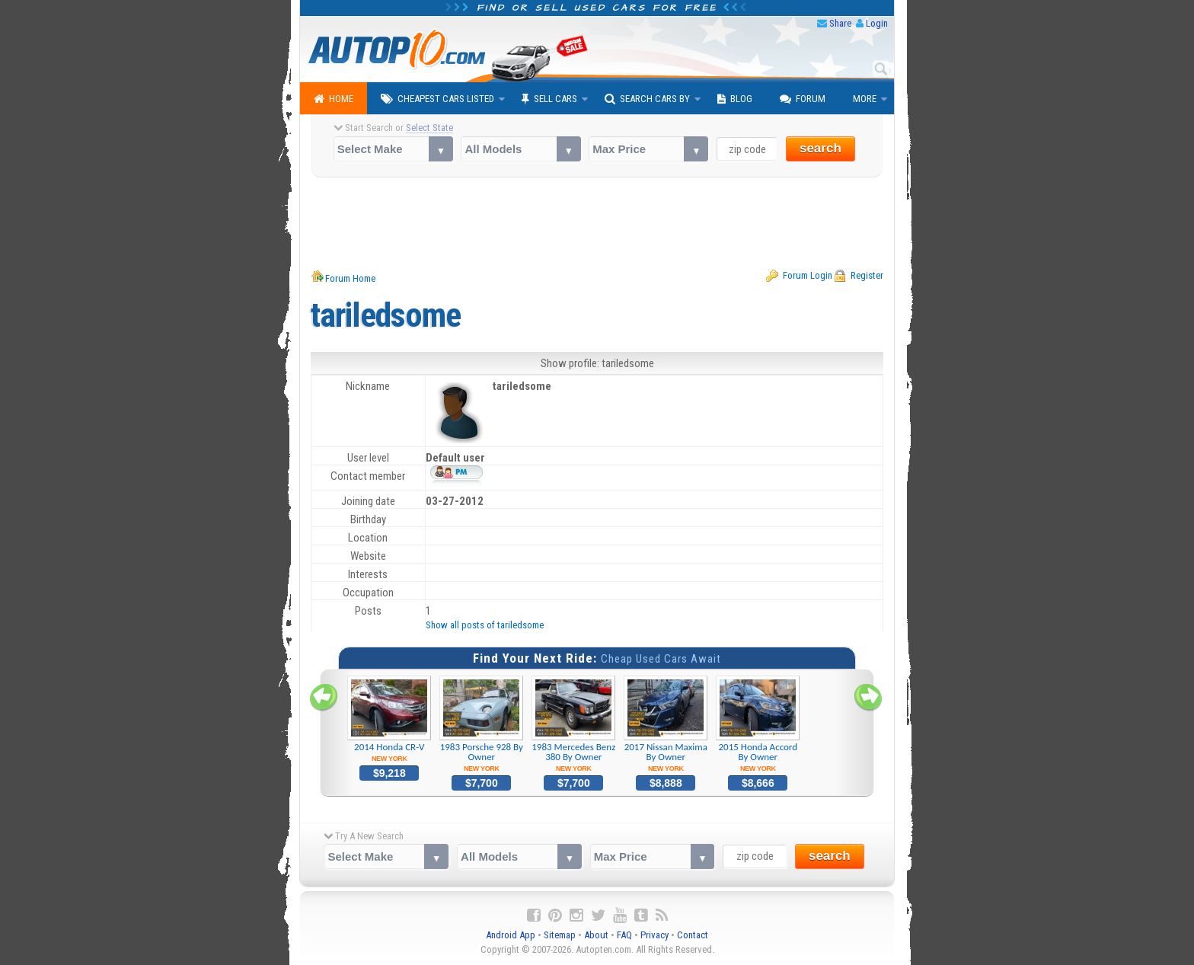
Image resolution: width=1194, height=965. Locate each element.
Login (877, 23)
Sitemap (560, 935)
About (596, 935)
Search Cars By (647, 99)
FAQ (624, 935)
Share (840, 23)
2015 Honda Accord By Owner (758, 724)
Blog (734, 99)
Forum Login (807, 275)
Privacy (654, 935)
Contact (692, 935)
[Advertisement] (597, 223)
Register (867, 275)
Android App (510, 935)
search (820, 148)
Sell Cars (549, 99)
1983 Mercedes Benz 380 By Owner (574, 724)
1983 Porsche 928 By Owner (481, 724)
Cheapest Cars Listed (437, 99)
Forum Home (350, 278)
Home (333, 99)
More (864, 98)
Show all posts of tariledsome (485, 625)
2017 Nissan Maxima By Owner (666, 724)
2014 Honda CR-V (389, 719)
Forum (802, 99)
